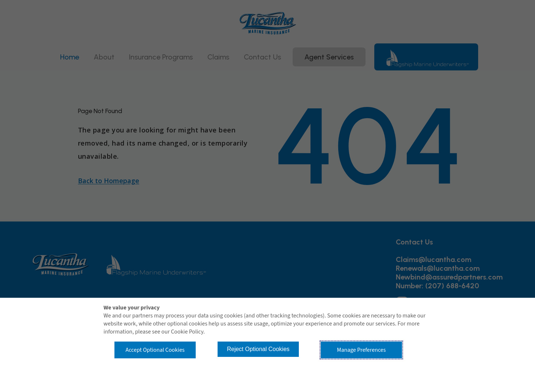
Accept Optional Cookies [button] (154, 350)
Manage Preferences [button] (361, 350)
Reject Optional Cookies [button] (258, 349)
